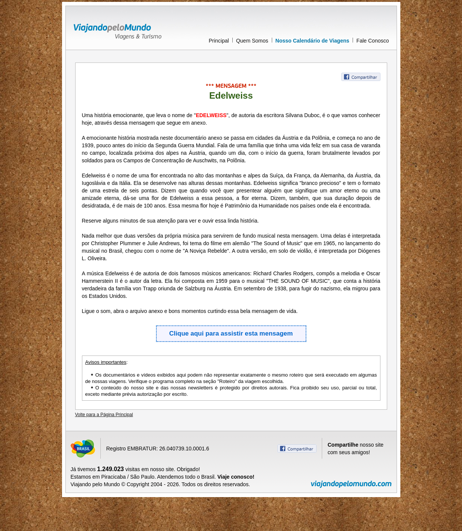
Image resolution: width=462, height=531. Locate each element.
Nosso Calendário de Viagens (313, 41)
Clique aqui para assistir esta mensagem (231, 333)
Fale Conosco (372, 41)
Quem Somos (252, 41)
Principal (219, 41)
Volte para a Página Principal (104, 414)
